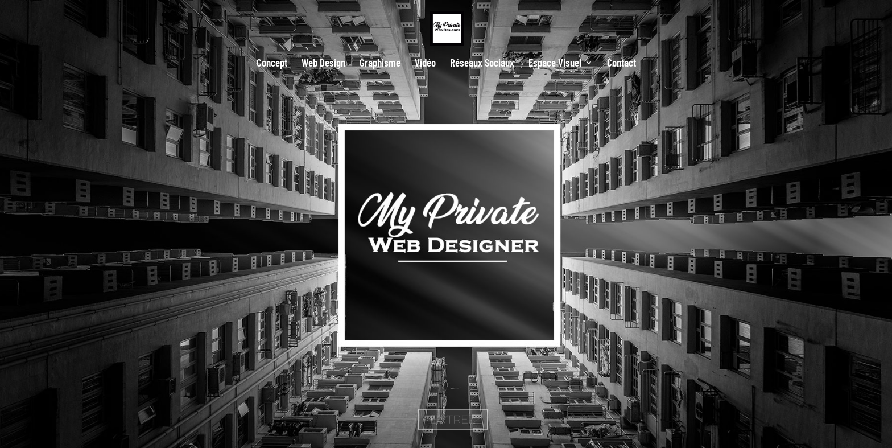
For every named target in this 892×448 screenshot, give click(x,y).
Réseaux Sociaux (482, 64)
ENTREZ (453, 428)
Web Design (323, 64)
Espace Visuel (554, 64)
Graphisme (380, 64)
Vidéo (425, 64)
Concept (272, 64)
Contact (621, 64)
